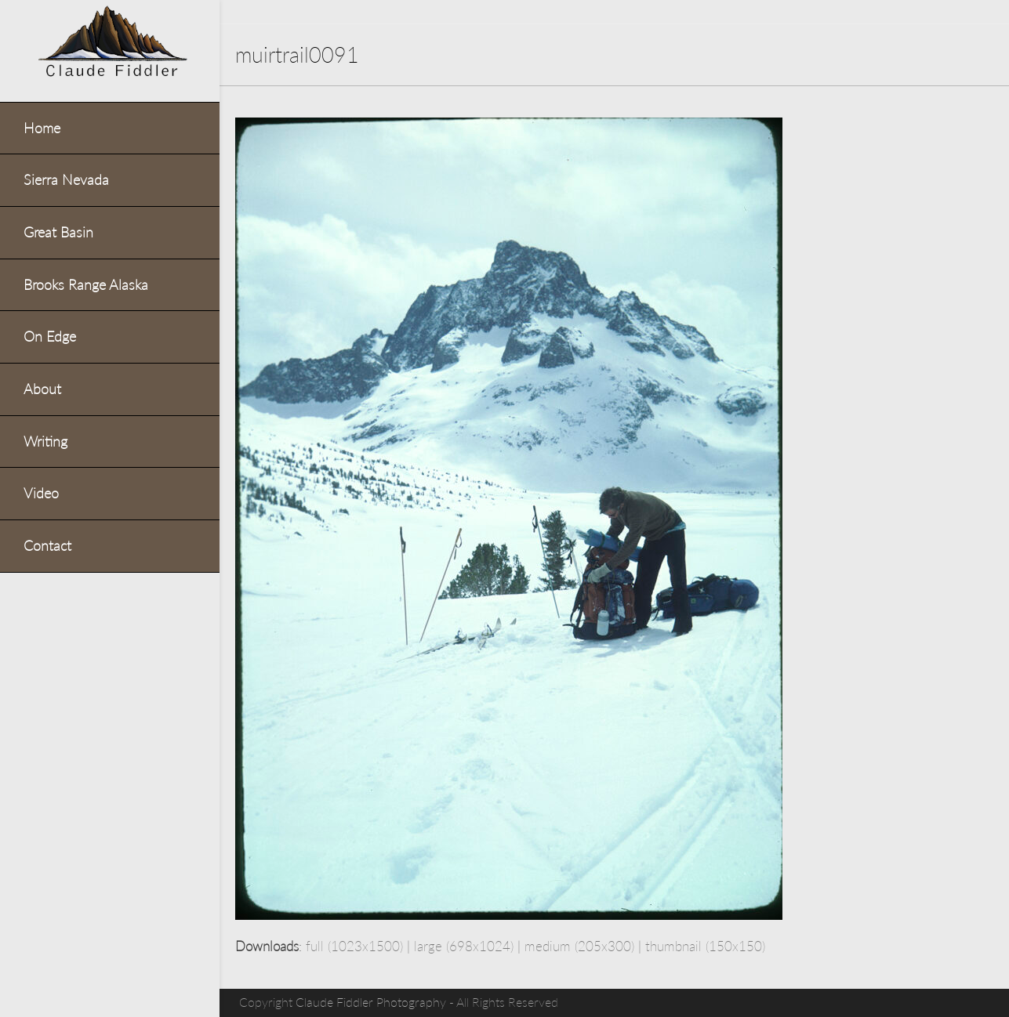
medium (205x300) (579, 946)
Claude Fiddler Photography (371, 1002)
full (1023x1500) (354, 946)
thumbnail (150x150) (705, 946)
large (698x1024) (464, 946)
